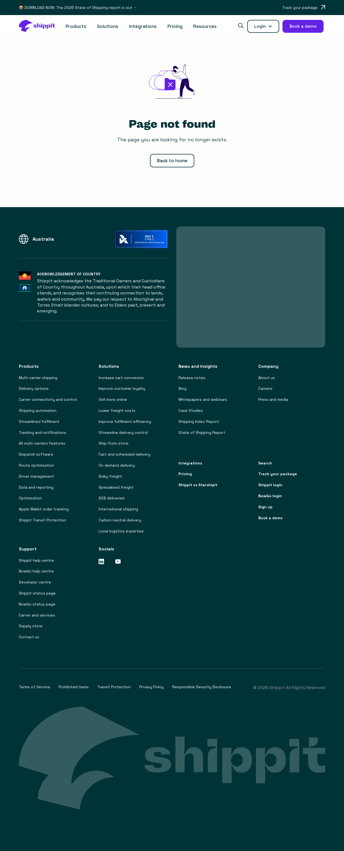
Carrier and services (37, 615)
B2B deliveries (112, 498)
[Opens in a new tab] (303, 7)
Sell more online (113, 399)
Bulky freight (110, 476)
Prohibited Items (74, 687)
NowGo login (270, 496)
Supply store (30, 626)
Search (265, 463)
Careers (265, 388)
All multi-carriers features (42, 443)
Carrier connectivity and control (48, 399)
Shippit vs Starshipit (197, 485)
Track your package (277, 474)
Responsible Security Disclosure (201, 687)
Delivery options (34, 388)
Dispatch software (36, 454)
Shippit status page (37, 593)
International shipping (118, 509)
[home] (39, 26)
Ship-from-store (113, 443)
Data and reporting (36, 487)
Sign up (265, 507)
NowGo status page (37, 604)
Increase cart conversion (121, 378)
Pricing (174, 26)
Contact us (29, 637)
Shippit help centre (36, 560)
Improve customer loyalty (122, 388)
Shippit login (270, 485)
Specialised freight (116, 487)
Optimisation (30, 498)
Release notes (191, 378)
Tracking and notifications (42, 432)
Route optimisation (36, 465)
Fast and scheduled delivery (124, 454)
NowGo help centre (36, 571)
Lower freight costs (117, 410)
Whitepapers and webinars (202, 399)
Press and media (273, 399)
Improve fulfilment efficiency (125, 421)
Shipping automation (37, 410)
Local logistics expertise (121, 531)
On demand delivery (117, 465)
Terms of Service (34, 687)
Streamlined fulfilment (39, 421)
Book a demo (270, 518)
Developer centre (35, 582)
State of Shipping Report (201, 432)
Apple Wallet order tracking (44, 509)
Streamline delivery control (123, 432)
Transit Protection (114, 687)
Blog (182, 388)
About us (266, 378)
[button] (76, 26)
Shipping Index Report (198, 421)
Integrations (143, 26)
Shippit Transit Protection (42, 520)
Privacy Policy (151, 687)
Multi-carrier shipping (38, 378)
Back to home (172, 161)
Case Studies (190, 410)
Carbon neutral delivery (120, 520)
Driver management (36, 476)
